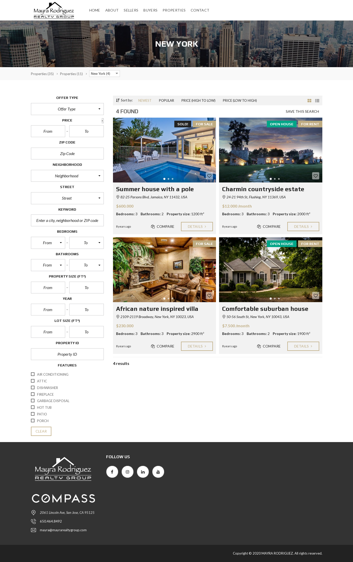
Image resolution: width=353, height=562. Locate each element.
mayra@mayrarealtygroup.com (63, 530)
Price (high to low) (198, 100)
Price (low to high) (240, 100)
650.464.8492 (51, 521)
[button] (67, 109)
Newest (145, 100)
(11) (71, 74)
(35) (42, 74)
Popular (166, 100)
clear (41, 431)
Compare (163, 226)
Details (196, 226)
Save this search (302, 111)
